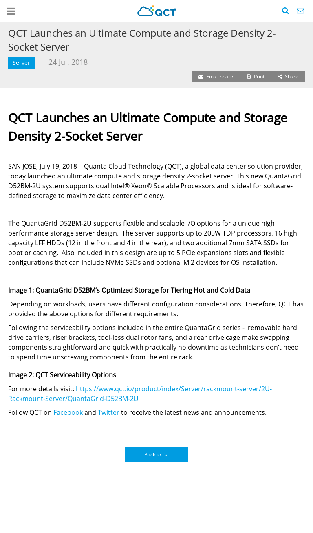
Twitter (108, 412)
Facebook (68, 412)
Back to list (156, 454)
